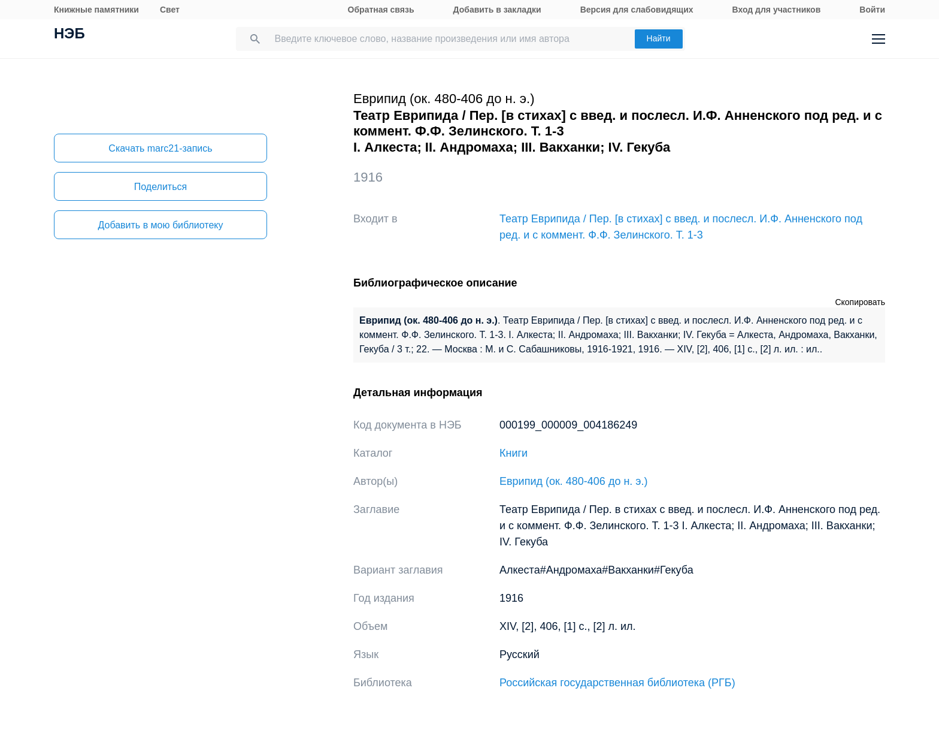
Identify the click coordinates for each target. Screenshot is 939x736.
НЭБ (69, 34)
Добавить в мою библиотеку (160, 225)
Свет (170, 9)
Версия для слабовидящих (636, 9)
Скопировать (860, 302)
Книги (513, 453)
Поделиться (160, 187)
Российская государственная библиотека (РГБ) (617, 683)
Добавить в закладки (497, 9)
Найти (659, 38)
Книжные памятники (96, 9)
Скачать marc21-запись (160, 148)
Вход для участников (776, 9)
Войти (872, 9)
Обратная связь (381, 9)
